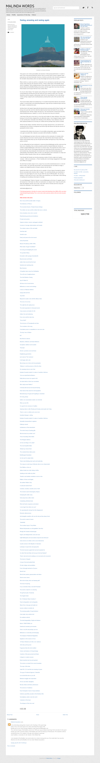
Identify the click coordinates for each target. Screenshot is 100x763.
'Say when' (22, 295)
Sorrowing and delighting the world (28, 249)
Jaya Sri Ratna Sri (24, 280)
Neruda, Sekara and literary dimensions (29, 684)
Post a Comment (11, 746)
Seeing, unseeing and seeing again (34, 20)
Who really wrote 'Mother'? (26, 384)
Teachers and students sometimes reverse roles (31, 476)
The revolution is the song (26, 326)
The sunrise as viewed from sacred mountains (30, 663)
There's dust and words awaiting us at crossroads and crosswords (35, 556)
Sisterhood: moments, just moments (28, 626)
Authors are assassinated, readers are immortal (31, 399)
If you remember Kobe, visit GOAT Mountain (30, 586)
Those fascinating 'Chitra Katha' (27, 436)
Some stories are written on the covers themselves (32, 540)
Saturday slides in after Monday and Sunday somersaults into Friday (35, 409)
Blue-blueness (23, 268)
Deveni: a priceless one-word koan (28, 350)
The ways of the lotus (25, 666)
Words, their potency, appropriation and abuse (30, 574)
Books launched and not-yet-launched (29, 660)
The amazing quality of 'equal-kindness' (29, 611)
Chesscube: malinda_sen (79, 180)
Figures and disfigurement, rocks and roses (30, 534)
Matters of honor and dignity (26, 479)
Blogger (59, 758)
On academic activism (25, 617)
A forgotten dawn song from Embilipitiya (29, 271)
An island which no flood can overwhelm (29, 381)
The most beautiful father (26, 445)
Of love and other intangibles (27, 681)
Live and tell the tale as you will (27, 675)
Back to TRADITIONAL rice (26, 623)
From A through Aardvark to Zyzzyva (29, 568)
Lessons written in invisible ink (27, 608)
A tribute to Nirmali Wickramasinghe (85, 49)
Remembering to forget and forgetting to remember (32, 393)
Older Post (65, 714)
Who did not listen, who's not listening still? (30, 580)
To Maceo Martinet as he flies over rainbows (30, 641)
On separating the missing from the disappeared (31, 510)
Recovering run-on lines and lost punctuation (30, 363)
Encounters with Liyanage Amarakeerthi (29, 256)
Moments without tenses (25, 513)
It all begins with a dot (25, 360)
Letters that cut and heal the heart (28, 262)
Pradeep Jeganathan (78, 177)
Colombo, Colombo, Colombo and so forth (30, 488)
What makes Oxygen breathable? (28, 246)
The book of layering (25, 583)
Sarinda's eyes (23, 234)
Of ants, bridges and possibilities (27, 565)
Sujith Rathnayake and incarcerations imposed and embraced (34, 537)
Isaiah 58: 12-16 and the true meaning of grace (31, 669)
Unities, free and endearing (26, 314)
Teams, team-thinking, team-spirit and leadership (31, 461)
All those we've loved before (27, 283)
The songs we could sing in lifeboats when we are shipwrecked (35, 464)
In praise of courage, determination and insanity (31, 225)
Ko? (21, 335)
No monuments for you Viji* (86, 86)
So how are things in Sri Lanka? (27, 442)
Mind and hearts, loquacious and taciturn (29, 504)
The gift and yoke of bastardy (27, 592)
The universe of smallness (26, 687)
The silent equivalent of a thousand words (30, 308)
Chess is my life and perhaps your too (29, 629)
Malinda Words (20, 6)
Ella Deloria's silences (25, 338)
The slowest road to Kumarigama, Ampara (30, 491)
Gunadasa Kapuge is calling (26, 415)
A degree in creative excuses (27, 657)
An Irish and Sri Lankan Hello (26, 458)
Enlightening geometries (26, 354)
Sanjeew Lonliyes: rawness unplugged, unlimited (31, 222)
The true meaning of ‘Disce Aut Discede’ (85, 37)
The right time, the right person (27, 305)
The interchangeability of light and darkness (30, 620)
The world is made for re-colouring (28, 589)
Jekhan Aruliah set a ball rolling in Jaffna (29, 470)
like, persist (26, 645)
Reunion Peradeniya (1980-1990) (27, 243)
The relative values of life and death (29, 228)
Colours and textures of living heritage (29, 651)
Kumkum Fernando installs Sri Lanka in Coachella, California (34, 372)
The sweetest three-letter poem (27, 452)
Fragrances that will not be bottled (28, 648)
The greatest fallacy (24, 252)
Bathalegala (12, 24)
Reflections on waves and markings (28, 286)
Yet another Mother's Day (26, 482)
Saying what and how (25, 292)
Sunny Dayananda (24, 240)
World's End (22, 571)
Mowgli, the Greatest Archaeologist (28, 531)
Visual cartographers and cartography (28, 602)
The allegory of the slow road (27, 703)
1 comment (11, 32)
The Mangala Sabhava (25, 439)
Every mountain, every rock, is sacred (28, 213)
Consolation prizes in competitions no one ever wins (32, 329)
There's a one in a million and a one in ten (30, 412)
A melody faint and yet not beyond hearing (30, 387)
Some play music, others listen (27, 498)
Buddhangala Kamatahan (25, 455)
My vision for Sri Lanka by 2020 (80, 169)
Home (8, 15)
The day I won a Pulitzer (25, 332)
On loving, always (24, 396)
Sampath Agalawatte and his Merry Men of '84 (85, 62)
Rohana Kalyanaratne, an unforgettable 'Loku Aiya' (31, 528)
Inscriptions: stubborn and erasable (28, 344)
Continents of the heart (25, 700)
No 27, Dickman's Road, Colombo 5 (28, 599)
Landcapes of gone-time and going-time (29, 547)
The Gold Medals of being (26, 277)
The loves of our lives (25, 301)
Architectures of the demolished (27, 427)
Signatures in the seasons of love (28, 638)
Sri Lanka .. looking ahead (79, 175)
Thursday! (22, 347)
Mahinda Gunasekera (16, 722)
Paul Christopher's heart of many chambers (30, 690)
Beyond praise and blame (26, 259)
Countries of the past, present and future (29, 654)
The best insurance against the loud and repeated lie (32, 550)
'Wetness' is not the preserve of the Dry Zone (31, 366)
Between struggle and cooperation (28, 678)
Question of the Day (23, 15)
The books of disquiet (25, 559)
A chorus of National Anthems (27, 289)
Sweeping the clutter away (26, 494)
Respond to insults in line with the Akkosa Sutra (31, 298)
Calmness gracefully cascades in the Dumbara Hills (32, 694)
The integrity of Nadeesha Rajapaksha (29, 635)
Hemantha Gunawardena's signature (28, 421)
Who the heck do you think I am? (27, 433)
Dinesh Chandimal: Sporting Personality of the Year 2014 (86, 25)
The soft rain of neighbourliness (27, 274)
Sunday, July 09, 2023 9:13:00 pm (18, 743)
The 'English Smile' (24, 596)
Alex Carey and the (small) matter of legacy (30, 200)
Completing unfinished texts (26, 501)
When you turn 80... (24, 403)
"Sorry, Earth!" (23, 320)
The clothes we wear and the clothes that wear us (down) (33, 210)
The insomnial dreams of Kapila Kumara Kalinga (31, 207)
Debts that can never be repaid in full (29, 378)
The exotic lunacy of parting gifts (27, 430)
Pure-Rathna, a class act (25, 467)
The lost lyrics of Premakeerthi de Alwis (29, 323)
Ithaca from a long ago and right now (28, 605)
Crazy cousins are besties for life (27, 311)
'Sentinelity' (23, 522)
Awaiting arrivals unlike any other (27, 473)
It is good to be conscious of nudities (29, 406)
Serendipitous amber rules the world (28, 697)
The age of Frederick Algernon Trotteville (30, 672)
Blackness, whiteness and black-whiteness (29, 341)
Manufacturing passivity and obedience (29, 216)
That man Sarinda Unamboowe (85, 109)
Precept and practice (25, 219)
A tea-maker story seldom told (27, 614)
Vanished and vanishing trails (26, 265)
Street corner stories (25, 577)
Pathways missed (24, 424)
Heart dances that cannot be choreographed (30, 390)
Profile (14, 15)
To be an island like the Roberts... (28, 375)
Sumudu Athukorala (12, 27)
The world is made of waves (26, 519)
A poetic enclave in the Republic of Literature (30, 543)
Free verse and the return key (27, 317)
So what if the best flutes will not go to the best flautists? (33, 553)
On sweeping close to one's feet (27, 369)
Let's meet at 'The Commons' (26, 357)
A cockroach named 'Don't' (26, 485)
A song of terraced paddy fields (27, 562)
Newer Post (9, 714)
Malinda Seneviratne (12, 25)
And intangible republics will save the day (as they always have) (35, 516)
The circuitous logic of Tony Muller (28, 525)
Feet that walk (23, 231)
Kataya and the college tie (84, 74)
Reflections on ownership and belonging (29, 632)
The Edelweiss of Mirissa (26, 203)
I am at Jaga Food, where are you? (28, 507)
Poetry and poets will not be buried (28, 237)
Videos (34, 15)
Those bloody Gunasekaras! (83, 98)
